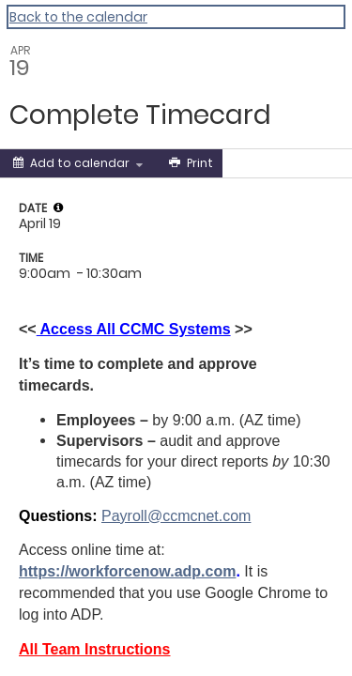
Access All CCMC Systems (134, 329)
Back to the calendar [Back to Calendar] (78, 17)
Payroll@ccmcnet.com (176, 516)
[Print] (189, 163)
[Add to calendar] (78, 163)
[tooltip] (58, 207)
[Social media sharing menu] (257, 163)
